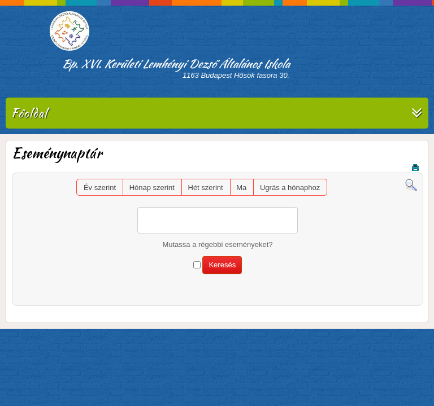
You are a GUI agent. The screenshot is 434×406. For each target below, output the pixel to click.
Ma (241, 187)
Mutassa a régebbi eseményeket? (217, 244)
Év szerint (100, 187)
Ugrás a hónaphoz (290, 187)
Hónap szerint (152, 187)
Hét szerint (205, 187)
